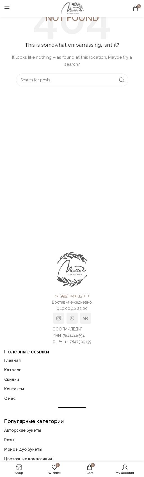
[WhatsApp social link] (72, 318)
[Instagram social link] (58, 318)
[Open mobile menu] (7, 8)
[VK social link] (85, 318)
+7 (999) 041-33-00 (72, 296)
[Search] (72, 80)
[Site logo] (72, 8)
